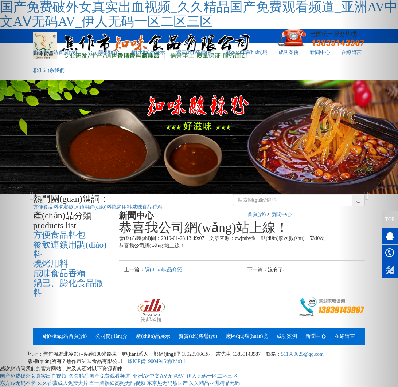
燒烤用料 (122, 207)
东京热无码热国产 (167, 383)
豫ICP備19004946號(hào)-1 (157, 361)
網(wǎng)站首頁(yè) (65, 336)
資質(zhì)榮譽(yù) (195, 52)
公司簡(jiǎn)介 (104, 52)
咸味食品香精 (147, 207)
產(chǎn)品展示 (148, 52)
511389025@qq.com (302, 354)
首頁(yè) (256, 214)
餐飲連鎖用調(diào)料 (88, 207)
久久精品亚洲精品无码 (214, 383)
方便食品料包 (48, 207)
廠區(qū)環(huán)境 (246, 52)
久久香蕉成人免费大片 (62, 383)
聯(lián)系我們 (199, 353)
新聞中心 (320, 52)
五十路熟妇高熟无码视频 (117, 383)
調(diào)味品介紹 (163, 269)
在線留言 (345, 336)
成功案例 (288, 52)
